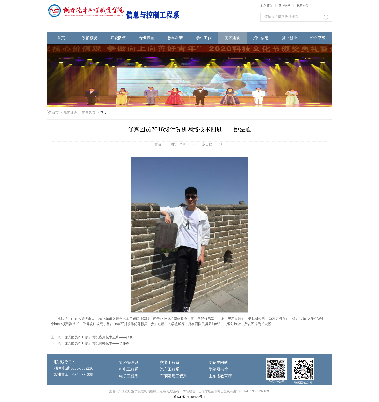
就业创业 (289, 38)
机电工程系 (128, 369)
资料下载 (318, 38)
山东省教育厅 (220, 376)
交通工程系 (169, 362)
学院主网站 (218, 362)
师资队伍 (118, 38)
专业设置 (146, 38)
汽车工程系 (169, 369)
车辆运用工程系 (173, 376)
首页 (61, 38)
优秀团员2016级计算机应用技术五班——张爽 (98, 337)
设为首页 (266, 5)
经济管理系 (128, 362)
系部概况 (89, 38)
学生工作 (203, 38)
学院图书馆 (218, 369)
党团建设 (232, 38)
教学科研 (175, 38)
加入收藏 (284, 5)
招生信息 (261, 38)
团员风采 (88, 113)
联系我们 (302, 5)
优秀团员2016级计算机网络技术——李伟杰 (96, 343)
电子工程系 (128, 376)
